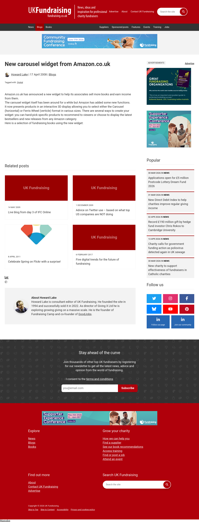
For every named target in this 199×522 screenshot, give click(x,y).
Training (157, 27)
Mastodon (5, 520)
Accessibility (63, 509)
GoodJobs (84, 314)
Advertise (113, 11)
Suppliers (104, 27)
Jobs (166, 27)
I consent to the (89, 379)
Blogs (39, 27)
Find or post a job (114, 455)
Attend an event (113, 459)
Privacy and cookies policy (83, 509)
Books (49, 27)
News (31, 27)
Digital (20, 82)
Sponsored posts (120, 27)
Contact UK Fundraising (142, 11)
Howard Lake (19, 74)
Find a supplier (112, 443)
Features (136, 27)
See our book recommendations (123, 447)
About (124, 11)
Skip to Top (33, 509)
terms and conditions (99, 379)
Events (147, 27)
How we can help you (116, 439)
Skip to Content (48, 509)
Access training (112, 451)
